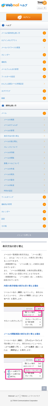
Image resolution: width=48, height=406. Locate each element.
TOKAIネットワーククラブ (30, 396)
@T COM (42, 3)
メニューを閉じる (24, 235)
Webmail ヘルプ (14, 5)
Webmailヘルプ (13, 396)
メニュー (40, 8)
